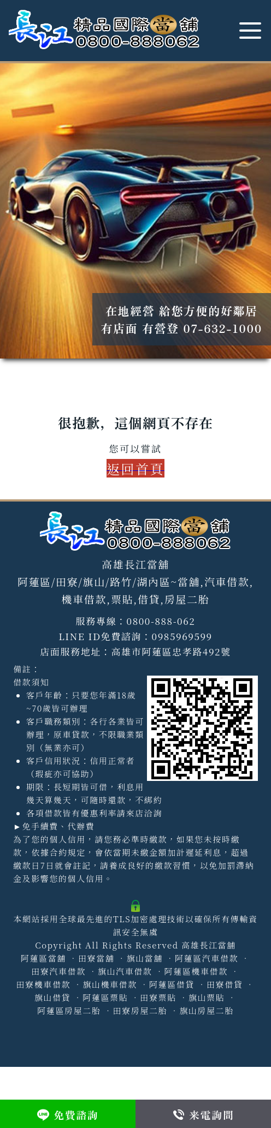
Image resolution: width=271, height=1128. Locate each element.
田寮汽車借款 (58, 971)
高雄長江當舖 (208, 945)
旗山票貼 (206, 997)
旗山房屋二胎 (206, 1010)
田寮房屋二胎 (140, 1010)
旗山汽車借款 (125, 971)
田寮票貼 (158, 997)
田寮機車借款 (43, 984)
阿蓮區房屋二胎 (69, 1010)
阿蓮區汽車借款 (206, 958)
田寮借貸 (225, 984)
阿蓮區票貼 (105, 997)
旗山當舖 (144, 958)
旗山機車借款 (110, 984)
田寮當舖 (96, 958)
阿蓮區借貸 (172, 984)
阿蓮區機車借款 (196, 971)
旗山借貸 (52, 997)
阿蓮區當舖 (43, 958)
